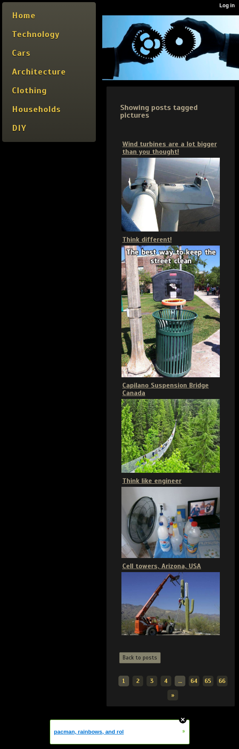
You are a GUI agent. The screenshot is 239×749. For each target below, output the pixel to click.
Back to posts (140, 657)
